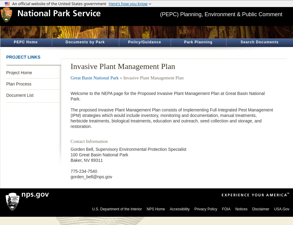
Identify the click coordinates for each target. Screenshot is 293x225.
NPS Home (156, 209)
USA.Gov (281, 209)
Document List (20, 95)
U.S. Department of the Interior (117, 209)
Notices (241, 209)
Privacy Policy (206, 209)
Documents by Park (85, 42)
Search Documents (260, 42)
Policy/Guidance (144, 42)
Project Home (19, 72)
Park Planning (198, 42)
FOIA (226, 209)
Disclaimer (260, 209)
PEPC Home (26, 42)
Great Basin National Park (95, 77)
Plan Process (18, 84)
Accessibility (180, 209)
